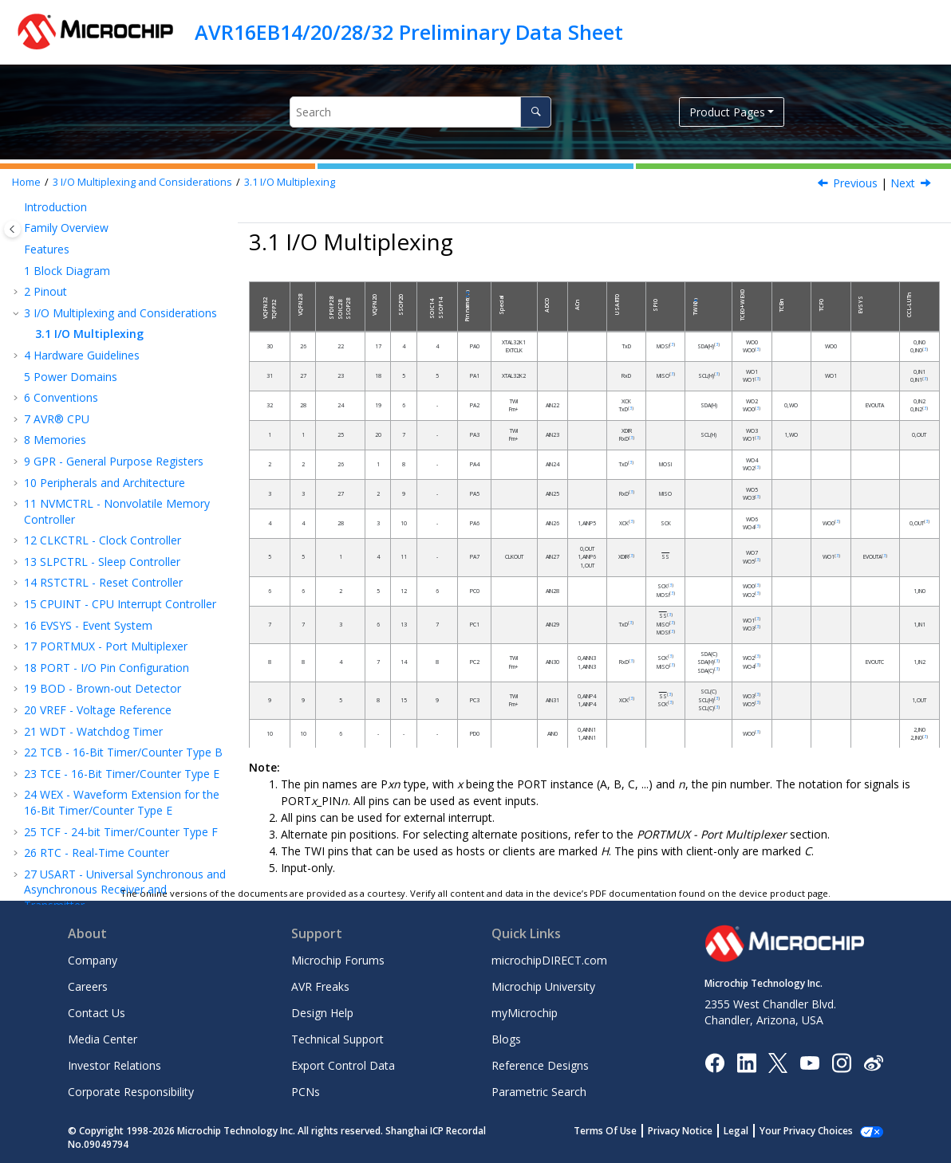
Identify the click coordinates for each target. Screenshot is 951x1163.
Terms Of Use (622, 1130)
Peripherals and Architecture (104, 482)
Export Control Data (343, 1065)
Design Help (322, 1012)
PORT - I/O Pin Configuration (106, 667)
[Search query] (420, 112)
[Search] (535, 112)
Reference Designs (540, 1065)
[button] (17, 207)
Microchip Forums (338, 960)
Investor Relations (114, 1065)
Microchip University (543, 986)
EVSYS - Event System (88, 625)
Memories (55, 439)
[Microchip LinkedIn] (746, 1061)
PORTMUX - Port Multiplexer (105, 646)
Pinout (45, 291)
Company (92, 960)
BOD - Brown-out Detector (102, 688)
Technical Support (337, 1039)
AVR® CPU (56, 418)
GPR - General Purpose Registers (113, 461)
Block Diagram (67, 270)
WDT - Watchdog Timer (93, 731)
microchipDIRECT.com (549, 960)
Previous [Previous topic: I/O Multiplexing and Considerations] (855, 183)
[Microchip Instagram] (841, 1061)
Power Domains (70, 376)
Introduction (55, 206)
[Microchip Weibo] (873, 1062)
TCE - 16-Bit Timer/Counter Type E (121, 773)
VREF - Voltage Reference (98, 709)
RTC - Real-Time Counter (96, 852)
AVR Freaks (320, 986)
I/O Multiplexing (289, 182)
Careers (88, 986)
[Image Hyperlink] (809, 1062)
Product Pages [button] (727, 112)
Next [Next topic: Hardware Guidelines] (902, 183)
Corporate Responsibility (131, 1091)
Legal (753, 1130)
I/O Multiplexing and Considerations (142, 182)
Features (46, 249)
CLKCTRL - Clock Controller (102, 540)
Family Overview (66, 227)
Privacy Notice (697, 1130)
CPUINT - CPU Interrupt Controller (120, 603)
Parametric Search (538, 1091)
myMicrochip (524, 1012)
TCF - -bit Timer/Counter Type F (121, 831)
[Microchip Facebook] (714, 1061)
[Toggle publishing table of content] (12, 229)
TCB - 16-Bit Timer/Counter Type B (123, 752)
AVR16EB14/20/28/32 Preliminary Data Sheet (409, 32)
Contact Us (96, 1012)
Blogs (506, 1039)
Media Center (102, 1039)
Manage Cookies (815, 1130)
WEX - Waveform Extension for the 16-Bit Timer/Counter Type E (121, 802)
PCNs (305, 1091)
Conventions (61, 397)
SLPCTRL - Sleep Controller (102, 561)
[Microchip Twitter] (777, 1061)
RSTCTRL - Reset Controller (103, 582)
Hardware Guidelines (82, 355)
